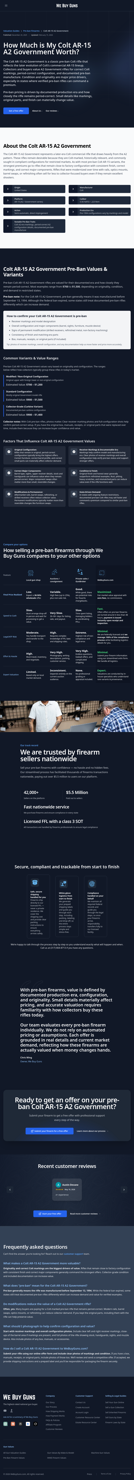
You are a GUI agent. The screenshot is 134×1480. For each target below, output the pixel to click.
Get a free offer (16, 110)
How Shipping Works (55, 1411)
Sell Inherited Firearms (115, 1412)
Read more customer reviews (85, 1213)
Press (89, 1474)
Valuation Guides (11, 31)
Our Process (51, 1407)
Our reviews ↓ (52, 110)
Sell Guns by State (113, 1417)
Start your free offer (50, 1213)
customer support (73, 1253)
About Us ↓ (37, 110)
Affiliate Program (53, 1424)
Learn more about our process (93, 1131)
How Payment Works (55, 1415)
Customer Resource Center (88, 1417)
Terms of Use (106, 1474)
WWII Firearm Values (56, 1457)
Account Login (82, 1412)
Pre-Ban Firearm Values (14, 1457)
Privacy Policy (125, 1474)
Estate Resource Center (86, 1422)
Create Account (83, 1407)
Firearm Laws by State (115, 1422)
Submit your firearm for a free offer (49, 1131)
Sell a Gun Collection (114, 1407)
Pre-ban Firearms (31, 31)
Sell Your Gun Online (114, 1402)
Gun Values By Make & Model (60, 1452)
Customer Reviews (54, 1429)
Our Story (50, 1402)
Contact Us (80, 1402)
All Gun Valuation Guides (14, 1452)
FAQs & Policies (53, 1420)
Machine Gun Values (100, 1452)
